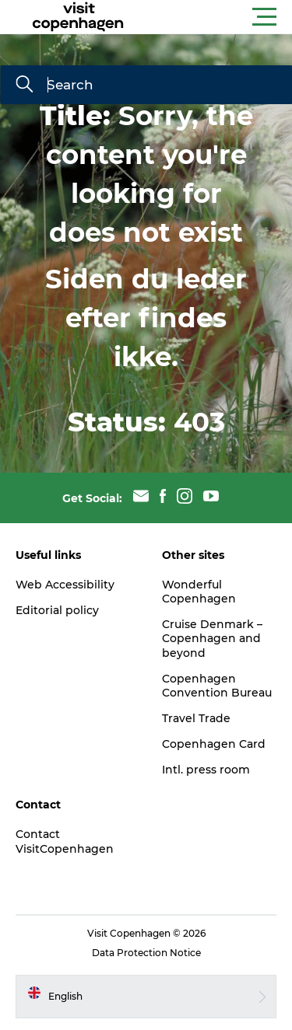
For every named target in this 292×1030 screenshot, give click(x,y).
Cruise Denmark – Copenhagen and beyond (212, 638)
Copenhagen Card (214, 744)
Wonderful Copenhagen (199, 592)
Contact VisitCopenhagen (65, 841)
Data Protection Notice (146, 952)
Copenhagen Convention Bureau (217, 686)
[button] (216, 17)
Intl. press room (206, 770)
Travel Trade (196, 718)
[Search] (24, 85)
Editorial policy (57, 610)
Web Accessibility (65, 585)
